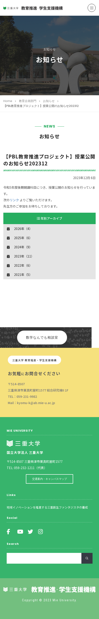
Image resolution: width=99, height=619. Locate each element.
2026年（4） (23, 228)
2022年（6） (23, 265)
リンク (14, 200)
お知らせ (49, 101)
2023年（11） (24, 256)
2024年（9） (23, 247)
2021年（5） (23, 274)
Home (7, 101)
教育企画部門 (27, 101)
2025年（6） (23, 238)
